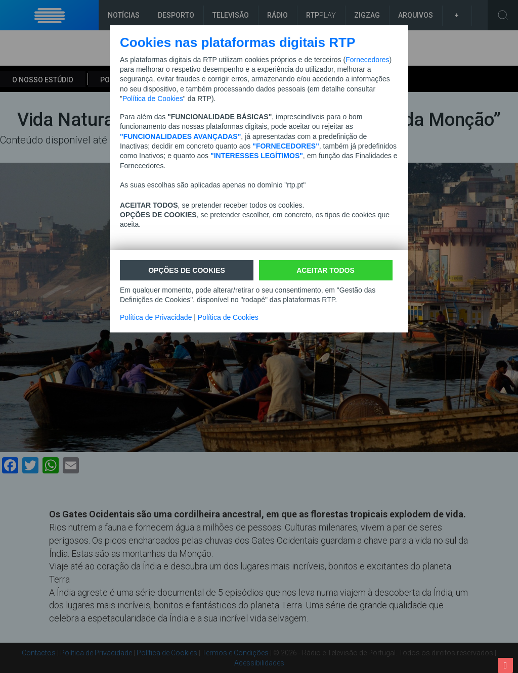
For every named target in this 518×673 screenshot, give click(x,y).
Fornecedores (367, 60)
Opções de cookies (186, 270)
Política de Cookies (152, 98)
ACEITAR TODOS (325, 270)
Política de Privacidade (156, 317)
